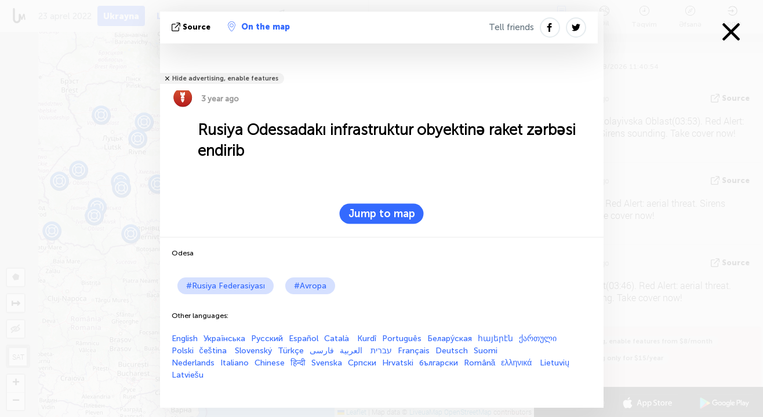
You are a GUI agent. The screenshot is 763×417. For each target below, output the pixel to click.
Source (192, 27)
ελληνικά (517, 363)
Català (337, 338)
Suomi (485, 351)
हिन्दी (298, 363)
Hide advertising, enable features (225, 78)
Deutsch (451, 351)
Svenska (326, 363)
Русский (267, 338)
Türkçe (291, 351)
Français (414, 351)
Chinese (270, 363)
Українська (224, 338)
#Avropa (310, 286)
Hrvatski (397, 363)
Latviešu (188, 375)
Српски (362, 363)
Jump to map (381, 213)
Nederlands (193, 363)
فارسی (322, 351)
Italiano (234, 363)
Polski (183, 351)
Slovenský (253, 351)
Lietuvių (554, 363)
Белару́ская (449, 338)
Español (303, 338)
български (438, 363)
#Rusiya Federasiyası (225, 286)
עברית (381, 351)
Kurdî (366, 338)
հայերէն (495, 338)
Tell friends (511, 27)
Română (480, 363)
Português (402, 338)
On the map (259, 26)
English (185, 338)
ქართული (538, 338)
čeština (214, 351)
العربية (352, 351)
